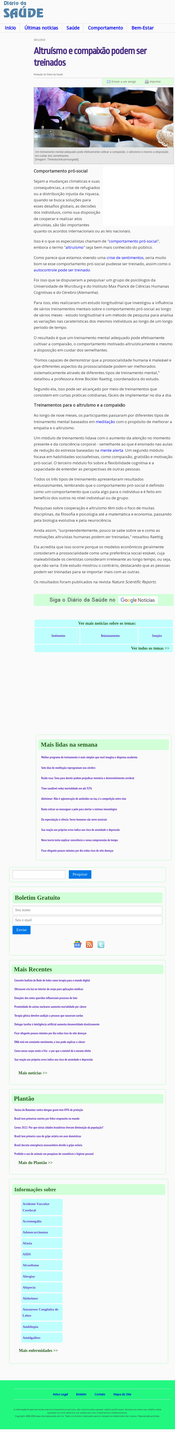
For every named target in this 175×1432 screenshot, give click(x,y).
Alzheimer (30, 1298)
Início (10, 28)
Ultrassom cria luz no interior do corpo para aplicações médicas (48, 989)
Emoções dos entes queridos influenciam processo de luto (45, 998)
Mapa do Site (122, 1394)
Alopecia (29, 1287)
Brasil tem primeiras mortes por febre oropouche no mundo (47, 1118)
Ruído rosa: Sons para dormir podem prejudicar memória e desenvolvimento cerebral (87, 778)
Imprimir (155, 81)
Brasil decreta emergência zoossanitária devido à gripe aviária (48, 1145)
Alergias (29, 1276)
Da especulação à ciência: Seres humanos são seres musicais (74, 819)
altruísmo (74, 247)
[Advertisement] (16, 107)
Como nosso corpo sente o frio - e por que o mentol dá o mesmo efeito (52, 1051)
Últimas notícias (41, 28)
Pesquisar (80, 874)
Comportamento (105, 28)
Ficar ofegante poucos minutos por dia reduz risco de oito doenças (77, 850)
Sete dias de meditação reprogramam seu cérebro (68, 768)
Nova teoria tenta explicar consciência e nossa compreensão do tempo (79, 840)
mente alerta (111, 450)
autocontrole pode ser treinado (62, 270)
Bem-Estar (142, 28)
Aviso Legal (60, 1394)
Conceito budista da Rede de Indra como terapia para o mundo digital (52, 980)
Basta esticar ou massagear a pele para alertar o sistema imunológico (79, 809)
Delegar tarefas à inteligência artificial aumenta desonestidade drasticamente (57, 1024)
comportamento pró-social (133, 241)
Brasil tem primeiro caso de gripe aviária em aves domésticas (47, 1136)
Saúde (73, 28)
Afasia (27, 1243)
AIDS (27, 1254)
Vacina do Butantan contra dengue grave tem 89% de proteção (48, 1110)
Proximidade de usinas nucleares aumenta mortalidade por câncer (50, 1007)
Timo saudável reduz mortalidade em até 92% (66, 788)
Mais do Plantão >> (35, 1162)
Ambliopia (30, 1327)
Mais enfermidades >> (38, 1350)
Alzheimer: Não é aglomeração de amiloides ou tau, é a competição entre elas (83, 799)
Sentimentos (58, 636)
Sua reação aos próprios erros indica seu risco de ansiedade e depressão (80, 830)
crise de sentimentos (125, 257)
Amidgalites (31, 1338)
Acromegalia (32, 1221)
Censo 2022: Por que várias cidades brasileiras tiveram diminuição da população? (58, 1127)
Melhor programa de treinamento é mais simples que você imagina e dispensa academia (89, 757)
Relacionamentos (110, 636)
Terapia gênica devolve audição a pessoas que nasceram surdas (48, 1015)
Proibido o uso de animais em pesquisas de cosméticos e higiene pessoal (54, 1154)
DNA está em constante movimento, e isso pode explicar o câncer (49, 1042)
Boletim (81, 1394)
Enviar (21, 930)
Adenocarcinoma (35, 1232)
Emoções (157, 636)
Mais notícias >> (32, 1073)
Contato (100, 1394)
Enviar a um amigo (124, 81)
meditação (105, 421)
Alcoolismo (31, 1265)
